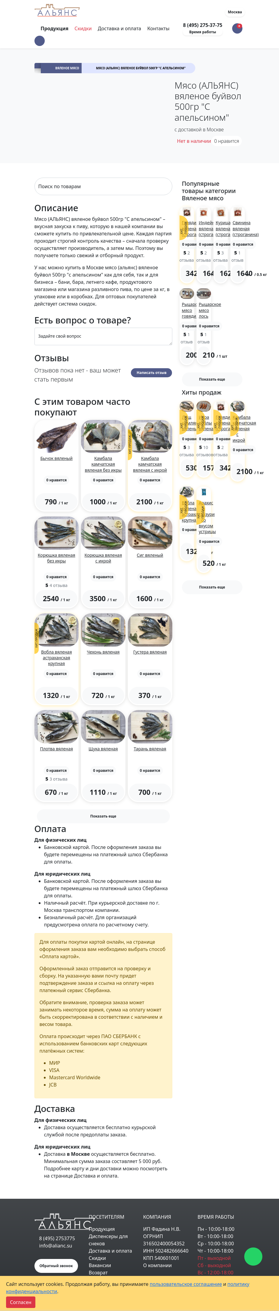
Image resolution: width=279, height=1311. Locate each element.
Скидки (83, 28)
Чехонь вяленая (103, 652)
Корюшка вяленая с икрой (103, 558)
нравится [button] (226, 141)
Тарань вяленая (150, 749)
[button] (39, 41)
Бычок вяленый (56, 458)
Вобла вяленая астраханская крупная (56, 657)
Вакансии (100, 1265)
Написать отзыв (152, 372)
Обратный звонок (56, 1265)
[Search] (103, 186)
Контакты (158, 28)
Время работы (202, 31)
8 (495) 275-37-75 (202, 25)
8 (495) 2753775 (57, 1238)
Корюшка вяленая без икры (56, 558)
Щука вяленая (103, 749)
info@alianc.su (55, 1245)
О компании (157, 1265)
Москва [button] (235, 12)
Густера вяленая (150, 652)
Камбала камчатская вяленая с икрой (150, 464)
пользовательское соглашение (186, 1284)
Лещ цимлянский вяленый (195, 422)
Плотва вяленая (56, 749)
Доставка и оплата (119, 28)
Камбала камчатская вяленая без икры (103, 464)
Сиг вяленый (150, 555)
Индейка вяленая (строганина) (212, 228)
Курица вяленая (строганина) (229, 228)
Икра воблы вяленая (207, 422)
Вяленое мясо (67, 68)
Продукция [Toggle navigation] (55, 28)
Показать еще (103, 816)
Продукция (102, 1229)
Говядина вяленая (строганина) (195, 228)
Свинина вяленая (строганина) (246, 228)
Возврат (98, 1272)
